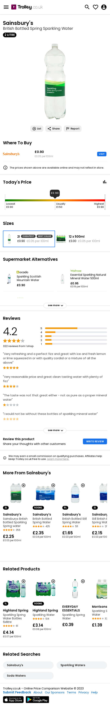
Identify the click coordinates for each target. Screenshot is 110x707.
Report (73, 129)
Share (53, 129)
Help (94, 692)
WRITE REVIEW (95, 441)
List (36, 129)
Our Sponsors (54, 692)
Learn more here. (58, 459)
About (38, 692)
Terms (71, 692)
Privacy (84, 692)
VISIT (102, 154)
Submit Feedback (17, 692)
